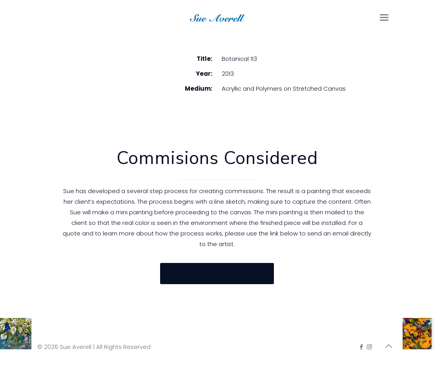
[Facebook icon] (361, 347)
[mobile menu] (384, 17)
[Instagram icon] (369, 347)
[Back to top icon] (388, 346)
